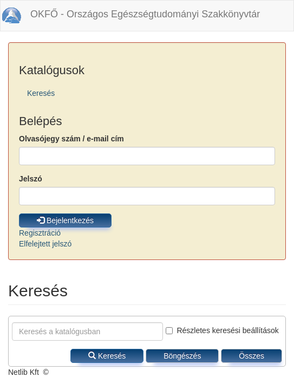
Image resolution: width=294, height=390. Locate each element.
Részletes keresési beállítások (222, 330)
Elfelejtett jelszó (45, 243)
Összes (251, 356)
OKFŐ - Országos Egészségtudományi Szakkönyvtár (145, 14)
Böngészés (182, 356)
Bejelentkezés (65, 220)
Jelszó (30, 178)
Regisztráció (40, 233)
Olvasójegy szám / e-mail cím (71, 138)
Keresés (41, 93)
